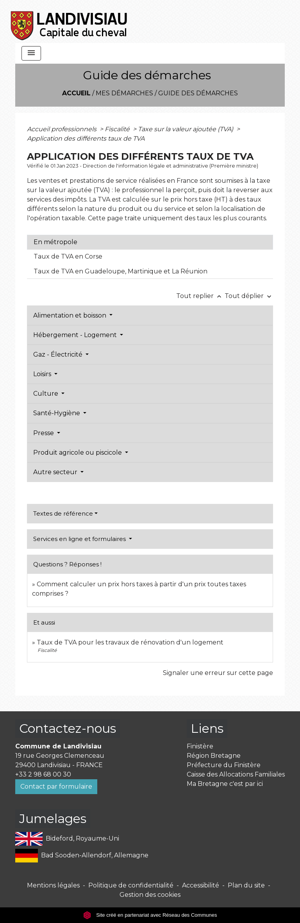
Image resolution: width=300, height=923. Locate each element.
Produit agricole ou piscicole (78, 452)
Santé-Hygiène (57, 413)
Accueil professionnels (62, 129)
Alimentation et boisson (70, 315)
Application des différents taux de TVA (86, 138)
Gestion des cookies (150, 894)
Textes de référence (63, 513)
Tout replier (200, 296)
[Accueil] (69, 21)
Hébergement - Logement (75, 335)
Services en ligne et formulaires (80, 539)
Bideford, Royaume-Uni (67, 839)
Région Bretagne (214, 755)
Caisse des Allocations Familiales (236, 774)
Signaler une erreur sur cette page (218, 673)
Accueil (76, 93)
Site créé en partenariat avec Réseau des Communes (150, 915)
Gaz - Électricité (58, 354)
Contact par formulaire (56, 786)
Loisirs (43, 374)
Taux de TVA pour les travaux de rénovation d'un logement (130, 642)
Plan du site (246, 885)
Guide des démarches (198, 93)
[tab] (150, 242)
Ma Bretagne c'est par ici (225, 783)
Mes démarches (124, 93)
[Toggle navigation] (31, 53)
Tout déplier (249, 296)
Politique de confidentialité (130, 885)
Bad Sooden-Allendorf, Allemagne (81, 855)
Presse (44, 433)
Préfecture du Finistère (224, 765)
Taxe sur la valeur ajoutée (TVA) (186, 129)
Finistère (200, 746)
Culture (46, 393)
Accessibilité (200, 885)
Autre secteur (56, 472)
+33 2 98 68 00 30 (43, 774)
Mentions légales (53, 885)
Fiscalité (118, 129)
